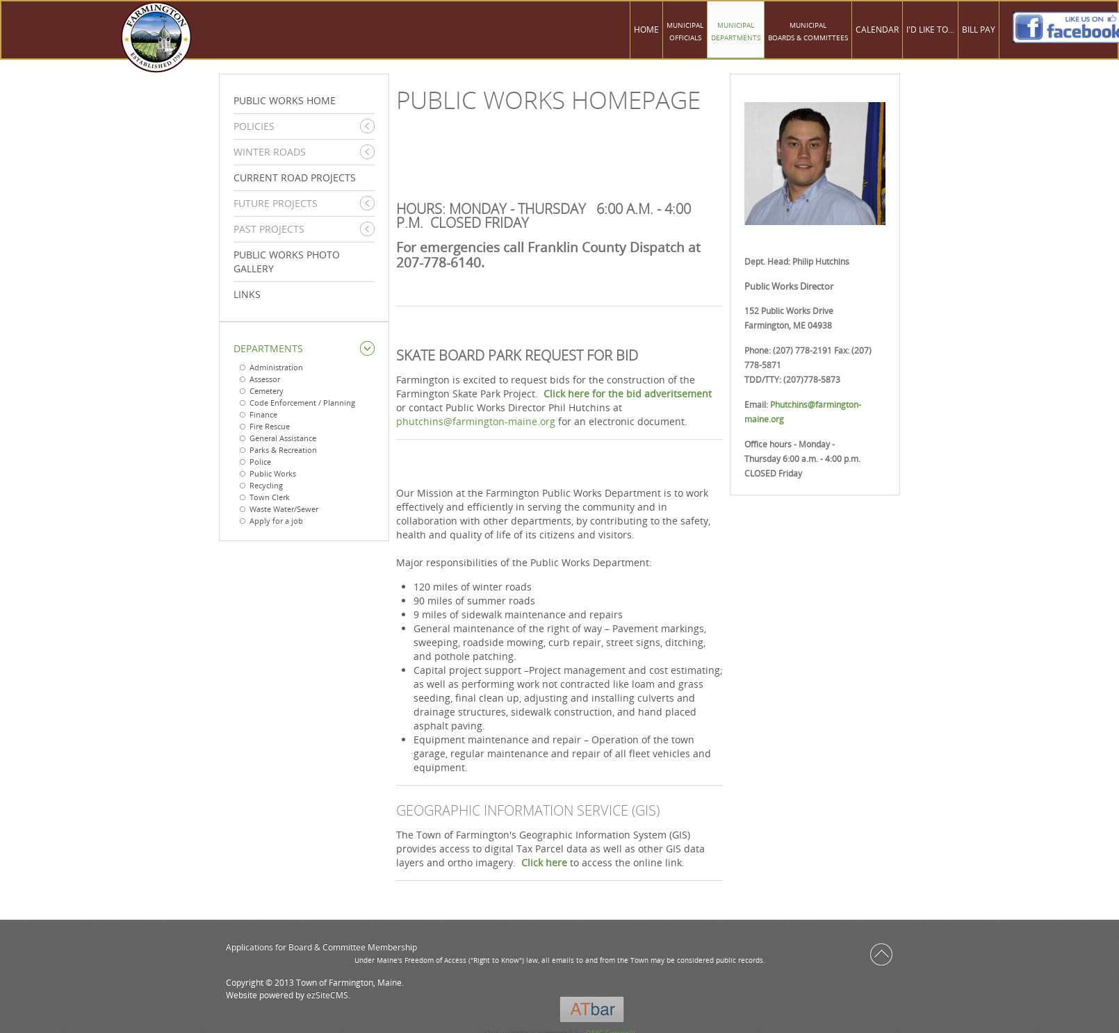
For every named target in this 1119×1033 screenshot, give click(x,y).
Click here (544, 862)
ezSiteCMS (327, 995)
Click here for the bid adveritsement (628, 393)
